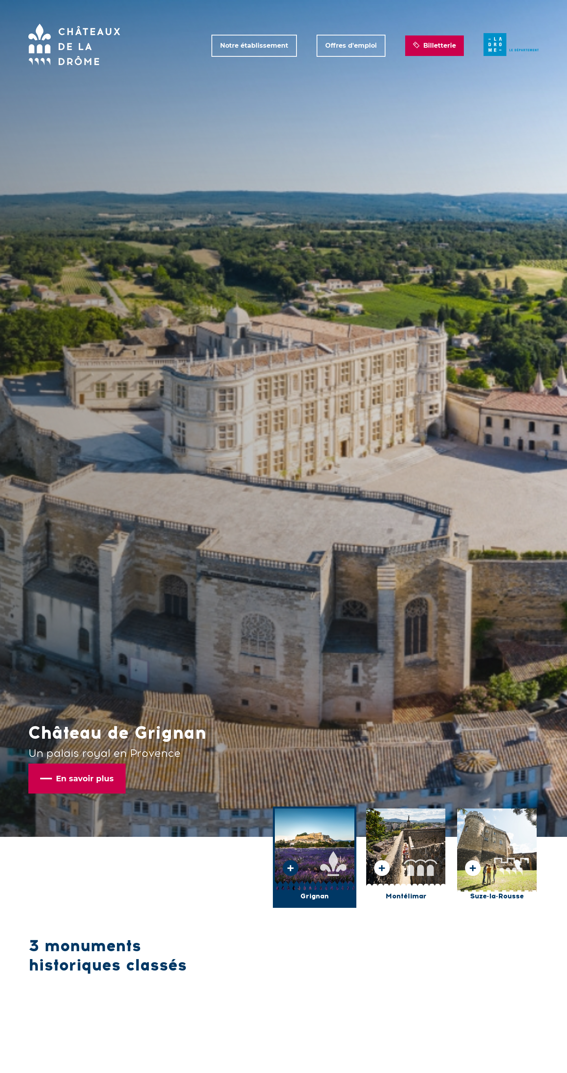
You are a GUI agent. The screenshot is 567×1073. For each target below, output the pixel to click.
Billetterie (434, 45)
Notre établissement (254, 45)
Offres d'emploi (351, 45)
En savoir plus (77, 778)
